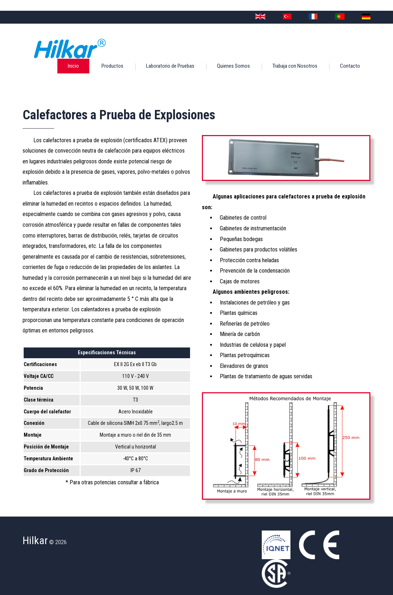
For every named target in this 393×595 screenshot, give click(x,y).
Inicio (73, 66)
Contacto (350, 66)
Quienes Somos (233, 66)
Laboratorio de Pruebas (170, 66)
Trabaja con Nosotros (295, 66)
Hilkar (35, 540)
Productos (112, 66)
